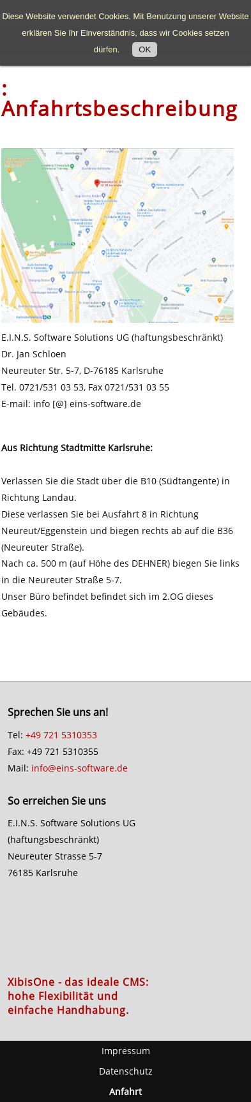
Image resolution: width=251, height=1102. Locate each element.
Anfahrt (125, 1091)
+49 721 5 (46, 735)
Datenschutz (126, 1071)
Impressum (126, 1051)
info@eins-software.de (79, 768)
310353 (81, 735)
